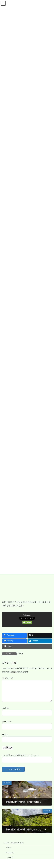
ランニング (10, 856)
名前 (5, 712)
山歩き (20, 654)
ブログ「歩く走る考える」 (14, 846)
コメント (7, 678)
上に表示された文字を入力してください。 (21, 759)
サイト (5, 738)
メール (6, 725)
